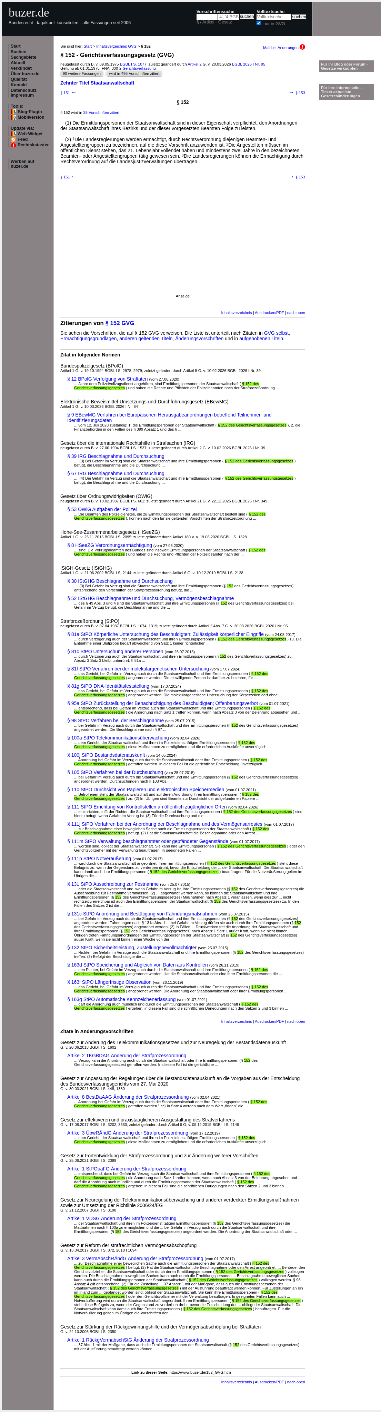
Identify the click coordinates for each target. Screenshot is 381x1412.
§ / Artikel (205, 22)
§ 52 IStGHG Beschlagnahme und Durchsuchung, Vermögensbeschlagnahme (150, 598)
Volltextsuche (270, 11)
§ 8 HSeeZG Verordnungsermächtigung (109, 545)
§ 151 (68, 93)
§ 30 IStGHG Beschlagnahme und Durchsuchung (120, 581)
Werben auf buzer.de (22, 164)
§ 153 (297, 93)
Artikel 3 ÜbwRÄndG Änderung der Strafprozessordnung (127, 1133)
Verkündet (21, 68)
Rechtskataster (33, 145)
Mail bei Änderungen (284, 48)
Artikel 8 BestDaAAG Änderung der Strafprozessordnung (128, 1097)
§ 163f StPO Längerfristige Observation (109, 982)
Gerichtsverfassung (139, 68)
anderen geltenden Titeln (145, 338)
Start (16, 46)
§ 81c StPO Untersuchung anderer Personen (115, 651)
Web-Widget (30, 133)
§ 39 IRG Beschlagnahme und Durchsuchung (115, 456)
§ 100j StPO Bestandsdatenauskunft (106, 755)
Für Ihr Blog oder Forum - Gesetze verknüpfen (344, 66)
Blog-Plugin (30, 111)
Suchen (19, 51)
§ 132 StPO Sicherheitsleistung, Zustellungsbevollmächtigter (132, 947)
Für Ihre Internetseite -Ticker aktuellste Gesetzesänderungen (341, 92)
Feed (23, 139)
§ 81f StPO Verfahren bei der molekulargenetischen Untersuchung (138, 668)
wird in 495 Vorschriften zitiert (134, 73)
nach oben (296, 313)
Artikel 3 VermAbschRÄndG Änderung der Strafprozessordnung (135, 1258)
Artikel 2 (194, 64)
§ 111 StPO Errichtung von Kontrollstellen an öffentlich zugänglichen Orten (147, 807)
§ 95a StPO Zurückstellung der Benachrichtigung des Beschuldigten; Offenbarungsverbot (162, 703)
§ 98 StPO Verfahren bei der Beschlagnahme (115, 720)
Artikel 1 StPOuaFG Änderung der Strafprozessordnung (127, 1168)
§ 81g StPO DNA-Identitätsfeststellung (108, 686)
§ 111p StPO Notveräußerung (99, 858)
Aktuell (18, 62)
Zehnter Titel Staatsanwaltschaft (97, 83)
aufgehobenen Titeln (261, 338)
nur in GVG (274, 23)
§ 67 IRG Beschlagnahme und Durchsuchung (115, 473)
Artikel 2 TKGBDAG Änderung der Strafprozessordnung (126, 1055)
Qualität (19, 79)
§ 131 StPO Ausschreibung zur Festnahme (113, 884)
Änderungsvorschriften (199, 338)
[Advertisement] (183, 245)
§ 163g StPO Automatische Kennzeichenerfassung (121, 999)
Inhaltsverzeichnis (236, 313)
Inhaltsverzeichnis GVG (116, 46)
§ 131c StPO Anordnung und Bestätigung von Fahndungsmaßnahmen (142, 913)
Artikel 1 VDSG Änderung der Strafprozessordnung (122, 1218)
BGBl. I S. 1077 (133, 64)
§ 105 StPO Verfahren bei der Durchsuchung (115, 772)
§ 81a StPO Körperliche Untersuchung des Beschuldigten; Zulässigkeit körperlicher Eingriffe (165, 634)
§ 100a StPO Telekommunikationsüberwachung (118, 738)
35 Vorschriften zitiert (101, 112)
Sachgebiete (23, 57)
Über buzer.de (25, 73)
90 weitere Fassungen (82, 73)
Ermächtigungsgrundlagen (88, 338)
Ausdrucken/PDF (269, 313)
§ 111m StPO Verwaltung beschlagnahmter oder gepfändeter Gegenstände (147, 841)
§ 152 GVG (120, 323)
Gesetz (225, 22)
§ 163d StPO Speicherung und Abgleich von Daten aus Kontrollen (137, 965)
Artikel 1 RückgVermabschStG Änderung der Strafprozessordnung (138, 1340)
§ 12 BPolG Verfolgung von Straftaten (107, 379)
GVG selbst (276, 333)
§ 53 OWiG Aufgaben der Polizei (102, 509)
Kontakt (19, 84)
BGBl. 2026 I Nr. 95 (248, 64)
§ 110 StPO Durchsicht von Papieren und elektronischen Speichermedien (145, 789)
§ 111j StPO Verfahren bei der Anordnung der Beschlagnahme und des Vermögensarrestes (164, 824)
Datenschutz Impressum (24, 93)
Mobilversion (31, 117)
